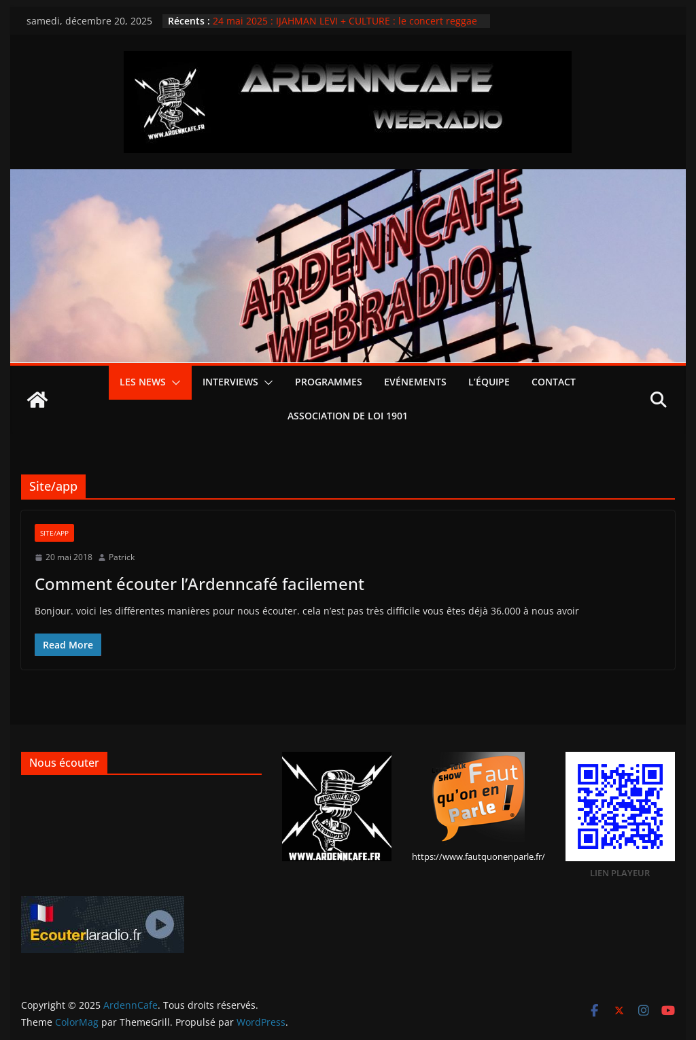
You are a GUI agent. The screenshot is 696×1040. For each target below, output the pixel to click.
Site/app (54, 533)
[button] (173, 382)
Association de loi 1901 (348, 415)
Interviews (230, 381)
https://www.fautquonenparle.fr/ (478, 856)
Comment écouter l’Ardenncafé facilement (199, 583)
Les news (143, 381)
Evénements (415, 381)
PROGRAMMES (328, 381)
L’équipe (489, 381)
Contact (554, 381)
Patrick (122, 557)
